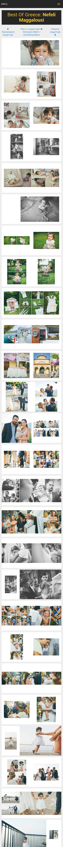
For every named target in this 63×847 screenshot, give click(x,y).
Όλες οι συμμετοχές (31, 29)
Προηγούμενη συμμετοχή (8, 32)
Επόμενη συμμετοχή (55, 32)
